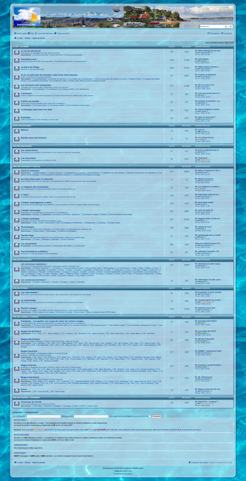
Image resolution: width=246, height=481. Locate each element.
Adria (133, 268)
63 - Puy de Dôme (116, 371)
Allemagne (37, 406)
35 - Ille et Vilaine (120, 343)
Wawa (70, 275)
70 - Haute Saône (117, 359)
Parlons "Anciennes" (41, 282)
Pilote (117, 274)
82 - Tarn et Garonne (144, 383)
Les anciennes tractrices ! (33, 280)
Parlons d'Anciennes (22, 260)
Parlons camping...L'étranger (26, 398)
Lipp (38, 274)
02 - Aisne (37, 357)
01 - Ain (36, 369)
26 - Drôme (32, 371)
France (36, 239)
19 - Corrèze (96, 381)
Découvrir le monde (63, 312)
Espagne (66, 406)
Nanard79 (159, 430)
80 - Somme (149, 359)
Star (128, 274)
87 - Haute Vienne (35, 385)
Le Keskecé (51, 89)
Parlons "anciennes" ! (41, 268)
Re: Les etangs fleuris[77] (205, 331)
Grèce (82, 406)
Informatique (50, 231)
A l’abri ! (25, 195)
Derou (128, 270)
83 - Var (49, 373)
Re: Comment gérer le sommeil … (209, 300)
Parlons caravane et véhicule (26, 166)
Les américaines (122, 268)
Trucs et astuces (67, 239)
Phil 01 (90, 430)
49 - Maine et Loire (68, 345)
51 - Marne (107, 357)
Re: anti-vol (199, 130)
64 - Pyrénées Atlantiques (77, 383)
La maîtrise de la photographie (80, 79)
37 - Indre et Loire (147, 343)
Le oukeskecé (38, 89)
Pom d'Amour (206, 302)
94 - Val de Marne (133, 333)
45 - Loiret (54, 345)
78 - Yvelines (67, 333)
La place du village (30, 67)
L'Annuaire (26, 93)
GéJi (202, 95)
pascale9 (203, 132)
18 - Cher (50, 343)
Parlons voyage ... (21, 288)
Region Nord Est (29, 351)
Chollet (107, 270)
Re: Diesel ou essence (204, 179)
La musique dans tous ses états (36, 109)
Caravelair (40, 270)
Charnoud (97, 270)
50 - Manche (83, 345)
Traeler (24, 275)
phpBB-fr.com (127, 471)
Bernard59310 (205, 181)
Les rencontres (28, 158)
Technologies (27, 227)
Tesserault (137, 274)
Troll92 (111, 430)
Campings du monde (31, 402)
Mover (102, 214)
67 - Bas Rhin (88, 359)
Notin (91, 274)
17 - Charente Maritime (79, 381)
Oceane (100, 274)
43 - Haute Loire (88, 371)
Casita (68, 270)
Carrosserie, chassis (90, 214)
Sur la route (78, 312)
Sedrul (198, 430)
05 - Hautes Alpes (85, 369)
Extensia (31, 272)
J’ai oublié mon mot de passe (121, 416)
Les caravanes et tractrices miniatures (55, 175)
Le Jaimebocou (82, 89)
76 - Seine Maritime (147, 345)
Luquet (45, 274)
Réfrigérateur (89, 223)
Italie (75, 406)
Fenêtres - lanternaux (71, 214)
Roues (35, 214)
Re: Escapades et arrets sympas (208, 292)
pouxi (202, 139)
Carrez (60, 270)
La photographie (39, 79)
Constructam (118, 270)
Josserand (126, 272)
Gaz (40, 223)
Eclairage (101, 223)
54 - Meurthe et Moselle (140, 357)
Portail (27, 38)
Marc (61, 274)
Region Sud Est (28, 365)
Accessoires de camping (62, 246)
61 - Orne (121, 345)
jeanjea (203, 281)
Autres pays (92, 406)
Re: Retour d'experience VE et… (208, 170)
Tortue (158, 274)
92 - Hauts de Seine (95, 333)
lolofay (202, 103)
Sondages (26, 117)
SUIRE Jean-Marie (55, 430)
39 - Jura (96, 357)
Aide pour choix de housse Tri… (208, 243)
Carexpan (51, 270)
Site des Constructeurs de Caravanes (140, 173)
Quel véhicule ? (93, 173)
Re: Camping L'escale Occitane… (208, 365)
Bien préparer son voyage (43, 312)
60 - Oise (59, 359)
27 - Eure (78, 343)
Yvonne (90, 275)
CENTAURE (101, 430)
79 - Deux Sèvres (117, 383)
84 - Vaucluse (60, 373)
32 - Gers (151, 381)
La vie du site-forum (30, 51)
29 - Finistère (106, 343)
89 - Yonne (33, 361)
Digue (144, 270)
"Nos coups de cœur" (97, 325)
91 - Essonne (79, 333)
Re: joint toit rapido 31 (204, 210)
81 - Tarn (130, 383)
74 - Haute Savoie (36, 373)
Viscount (61, 275)
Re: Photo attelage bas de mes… (208, 51)
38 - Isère (65, 371)
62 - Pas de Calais (73, 359)
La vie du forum (56, 55)
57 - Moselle (26, 359)
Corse (24, 389)
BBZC (202, 220)
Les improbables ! (30, 292)
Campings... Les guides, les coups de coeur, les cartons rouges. (52, 321)
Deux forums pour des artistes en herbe (110, 79)
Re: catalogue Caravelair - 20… (207, 251)
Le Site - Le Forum (20, 47)
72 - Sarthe (132, 345)
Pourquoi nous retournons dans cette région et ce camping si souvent (59, 325)
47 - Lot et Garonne (57, 383)
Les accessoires (29, 243)
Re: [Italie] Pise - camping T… (207, 402)
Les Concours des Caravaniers (36, 85)
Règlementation (39, 173)
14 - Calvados (38, 343)
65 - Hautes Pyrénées (99, 383)
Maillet (53, 274)
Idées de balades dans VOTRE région (100, 312)
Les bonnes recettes (56, 105)
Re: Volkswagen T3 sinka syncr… (208, 280)
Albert (147, 268)
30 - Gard (43, 371)
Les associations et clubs (72, 268)
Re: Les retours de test (204, 137)
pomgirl (203, 61)
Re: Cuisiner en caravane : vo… (208, 101)
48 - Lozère (102, 371)
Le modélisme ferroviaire (37, 81)
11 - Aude (129, 369)
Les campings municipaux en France (142, 325)
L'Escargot (30, 274)
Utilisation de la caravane (75, 173)
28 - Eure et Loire (91, 343)
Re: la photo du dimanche (205, 75)
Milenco (25, 130)
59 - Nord (49, 359)
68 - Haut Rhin (102, 359)
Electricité (49, 223)
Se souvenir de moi (142, 416)
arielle (27, 430)
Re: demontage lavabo (204, 202)
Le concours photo (66, 89)
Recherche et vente (92, 268)
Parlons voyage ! (29, 308)
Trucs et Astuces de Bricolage (119, 214)
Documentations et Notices (34, 251)
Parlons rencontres (22, 146)
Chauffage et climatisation (72, 223)
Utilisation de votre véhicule (112, 173)
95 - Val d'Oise (148, 333)
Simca (72, 282)
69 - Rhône (152, 371)
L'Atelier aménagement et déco (36, 202)
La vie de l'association (73, 55)
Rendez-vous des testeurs (33, 138)
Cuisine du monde (30, 101)
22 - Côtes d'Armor (64, 343)
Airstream (56, 268)
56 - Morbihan (109, 345)
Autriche (47, 406)
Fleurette (41, 272)
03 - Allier (45, 369)
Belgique (44, 239)
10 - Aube (61, 357)
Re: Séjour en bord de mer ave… (208, 389)
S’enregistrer (31, 412)
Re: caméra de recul (203, 227)
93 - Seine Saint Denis (114, 333)
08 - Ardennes (49, 357)
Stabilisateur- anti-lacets (50, 214)
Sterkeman (148, 274)
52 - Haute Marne (120, 357)
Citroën (54, 282)
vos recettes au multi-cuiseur (78, 105)
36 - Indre (133, 343)
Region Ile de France (31, 331)
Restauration (108, 268)
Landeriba (204, 87)
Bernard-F (204, 172)
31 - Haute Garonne (137, 381)
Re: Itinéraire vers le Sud (205, 308)
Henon (99, 272)
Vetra (53, 275)
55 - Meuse (156, 357)
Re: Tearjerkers (201, 158)
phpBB (115, 468)
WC (57, 223)
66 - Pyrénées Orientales (135, 371)
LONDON (204, 160)
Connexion (17, 412)
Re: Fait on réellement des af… (207, 150)
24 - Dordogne (121, 381)
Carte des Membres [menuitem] (45, 33)
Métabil (84, 274)
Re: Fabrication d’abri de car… (207, 194)
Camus (31, 270)
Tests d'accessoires (22, 126)
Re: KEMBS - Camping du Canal (208, 351)
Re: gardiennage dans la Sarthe (208, 235)
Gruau (91, 272)
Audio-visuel (38, 231)
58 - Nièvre (38, 359)
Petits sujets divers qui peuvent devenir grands (86, 81)
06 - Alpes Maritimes (102, 369)
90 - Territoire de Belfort (49, 361)
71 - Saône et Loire (134, 359)
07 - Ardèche (118, 369)
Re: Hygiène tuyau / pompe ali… (208, 218)
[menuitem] (31, 33)
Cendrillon (87, 270)
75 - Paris (37, 333)
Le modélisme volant (58, 81)
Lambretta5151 (206, 245)
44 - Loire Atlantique (39, 345)
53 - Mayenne (96, 345)
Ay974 (202, 152)
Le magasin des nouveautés (34, 187)
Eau (34, 223)
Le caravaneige (28, 300)
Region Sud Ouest (30, 377)
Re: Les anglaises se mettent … (208, 187)
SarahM (203, 111)
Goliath (83, 272)
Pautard (108, 274)
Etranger (54, 239)
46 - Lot (44, 383)
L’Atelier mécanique (30, 210)
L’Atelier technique (30, 219)
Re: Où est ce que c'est (204, 85)
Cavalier (77, 270)
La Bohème (137, 272)
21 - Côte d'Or (73, 357)
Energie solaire (113, 223)
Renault (80, 282)
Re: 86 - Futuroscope (203, 377)
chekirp (120, 430)
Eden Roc (153, 270)
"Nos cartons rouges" (116, 325)
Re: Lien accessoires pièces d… (208, 93)
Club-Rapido (205, 69)
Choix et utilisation (30, 171)
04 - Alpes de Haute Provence (63, 369)
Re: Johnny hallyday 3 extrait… (208, 109)
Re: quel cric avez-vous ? (205, 117)
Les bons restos (39, 105)
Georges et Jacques (70, 272)
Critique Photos (134, 79)
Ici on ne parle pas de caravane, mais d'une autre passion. (49, 75)
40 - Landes (33, 383)
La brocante (79, 246)
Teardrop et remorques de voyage (86, 175)
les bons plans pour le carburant (37, 179)
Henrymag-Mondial (112, 272)
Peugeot (63, 282)
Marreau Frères (72, 274)
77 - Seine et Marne (51, 333)
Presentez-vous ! (29, 59)
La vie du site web (40, 55)
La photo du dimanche (57, 79)
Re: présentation (202, 59)
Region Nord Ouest (30, 339)
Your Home (79, 275)
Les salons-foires (29, 150)
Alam (140, 268)
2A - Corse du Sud (40, 391)
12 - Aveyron (49, 381)
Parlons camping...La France (25, 317)
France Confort (53, 272)
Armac (155, 268)
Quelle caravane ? (55, 173)
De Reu (136, 270)
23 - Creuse (108, 381)
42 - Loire (75, 371)
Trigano (33, 275)
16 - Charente (62, 381)
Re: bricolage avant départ (206, 321)
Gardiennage (27, 235)
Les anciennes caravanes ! (34, 264)
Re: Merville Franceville (204, 339)
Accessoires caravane (41, 246)
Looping (81, 430)
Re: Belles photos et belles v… (207, 67)
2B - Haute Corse (57, 391)
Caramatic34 (205, 52)
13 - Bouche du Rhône (145, 369)
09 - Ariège (37, 381)
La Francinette (150, 272)
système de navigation (66, 231)
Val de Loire (43, 275)
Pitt (123, 274)
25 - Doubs (86, 357)
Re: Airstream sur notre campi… (208, 264)
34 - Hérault (54, 371)
